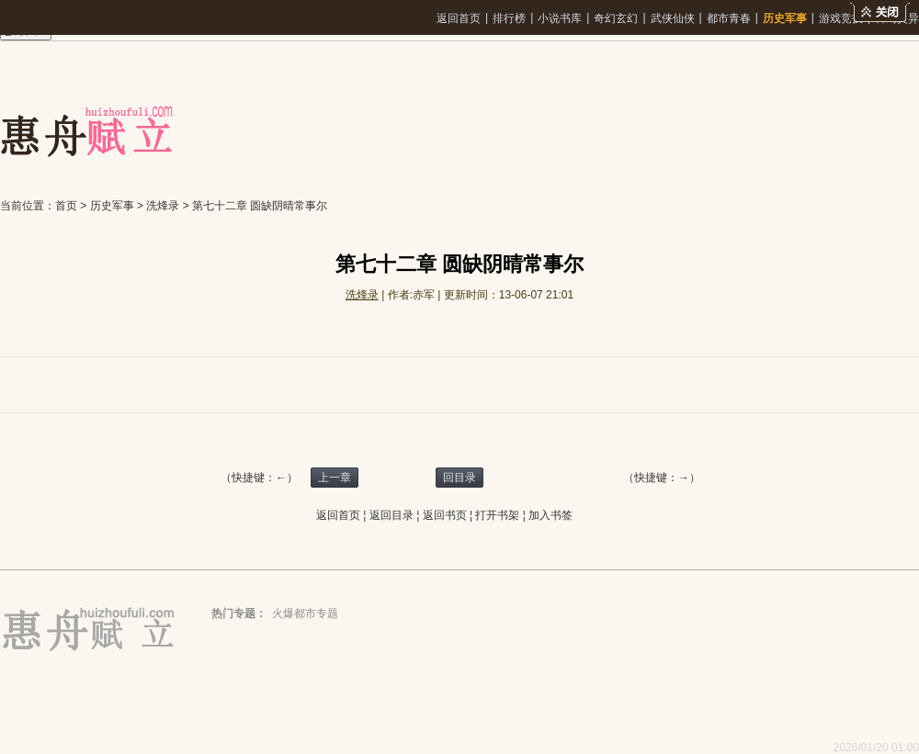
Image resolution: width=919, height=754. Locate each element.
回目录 (459, 477)
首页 (66, 205)
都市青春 (729, 18)
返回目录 (391, 515)
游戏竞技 (841, 18)
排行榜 (509, 18)
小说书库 (560, 18)
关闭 (880, 12)
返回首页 (459, 18)
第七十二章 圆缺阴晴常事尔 (259, 205)
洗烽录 (162, 205)
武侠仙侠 (673, 18)
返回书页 (445, 515)
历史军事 (785, 18)
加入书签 (550, 515)
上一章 (334, 477)
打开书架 (497, 515)
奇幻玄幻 (616, 18)
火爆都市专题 (305, 613)
